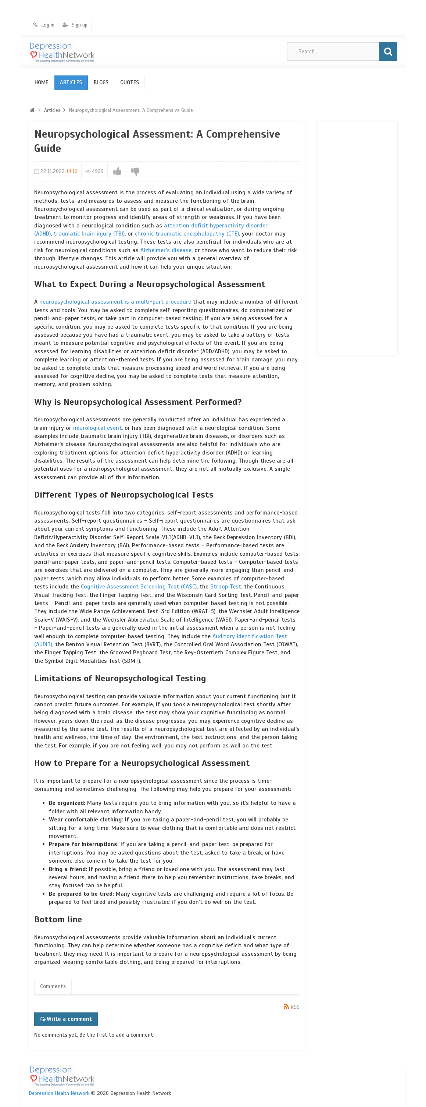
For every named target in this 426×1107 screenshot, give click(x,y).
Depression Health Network (59, 1093)
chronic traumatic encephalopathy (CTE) (187, 233)
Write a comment (69, 1019)
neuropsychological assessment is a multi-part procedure (115, 301)
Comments (53, 986)
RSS (295, 1007)
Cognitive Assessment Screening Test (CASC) (139, 586)
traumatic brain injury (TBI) (89, 233)
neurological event (97, 428)
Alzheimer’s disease (165, 250)
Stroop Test (225, 586)
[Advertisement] (352, 237)
